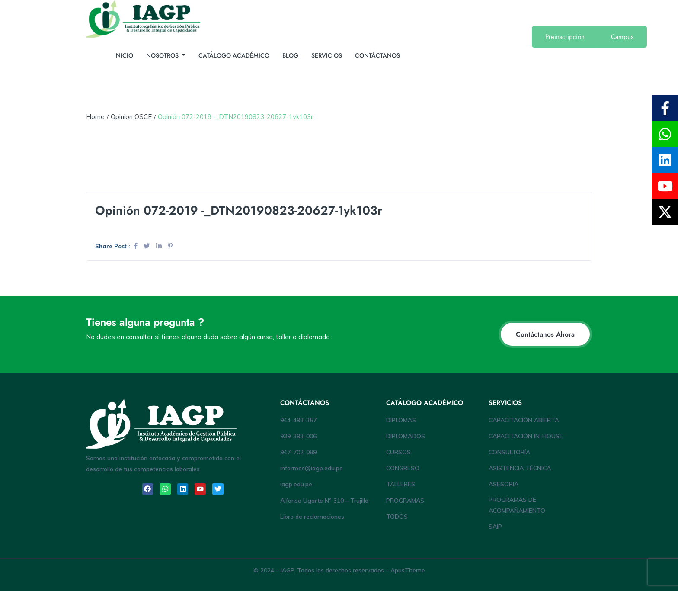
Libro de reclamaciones (312, 516)
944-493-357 (298, 420)
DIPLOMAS (401, 420)
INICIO (123, 55)
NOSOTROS (163, 55)
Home (95, 116)
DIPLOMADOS (405, 436)
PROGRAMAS (405, 500)
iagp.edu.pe (296, 484)
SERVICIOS (326, 55)
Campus (622, 37)
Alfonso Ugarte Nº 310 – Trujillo (324, 500)
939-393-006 (298, 436)
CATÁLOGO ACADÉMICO (233, 55)
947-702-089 (298, 452)
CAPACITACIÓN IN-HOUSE (526, 436)
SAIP (495, 526)
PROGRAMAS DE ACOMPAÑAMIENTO (517, 505)
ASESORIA (503, 484)
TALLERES (400, 484)
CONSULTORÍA (509, 452)
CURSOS (398, 452)
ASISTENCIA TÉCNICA (520, 468)
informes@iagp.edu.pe (311, 468)
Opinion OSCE (131, 116)
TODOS (397, 516)
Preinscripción (565, 37)
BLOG (290, 55)
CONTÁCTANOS (377, 55)
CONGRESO (402, 468)
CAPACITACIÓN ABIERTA (524, 420)
